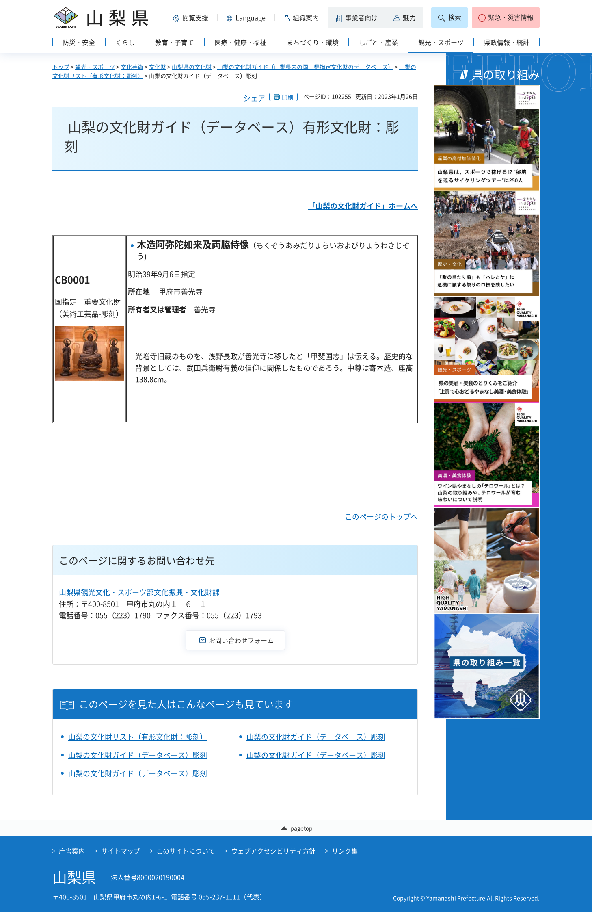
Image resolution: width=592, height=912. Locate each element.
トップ (60, 67)
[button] (192, 17)
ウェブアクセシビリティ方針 (273, 851)
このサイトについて (185, 851)
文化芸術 (132, 67)
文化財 (157, 67)
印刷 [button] (287, 97)
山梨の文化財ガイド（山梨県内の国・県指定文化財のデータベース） (305, 67)
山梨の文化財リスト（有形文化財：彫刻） (137, 737)
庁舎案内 (72, 851)
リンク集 (345, 851)
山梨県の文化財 (192, 67)
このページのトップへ (381, 516)
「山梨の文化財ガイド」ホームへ (363, 205)
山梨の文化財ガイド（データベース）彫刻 (315, 737)
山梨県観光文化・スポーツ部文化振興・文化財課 (139, 592)
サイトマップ (120, 851)
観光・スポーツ (95, 67)
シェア (254, 98)
